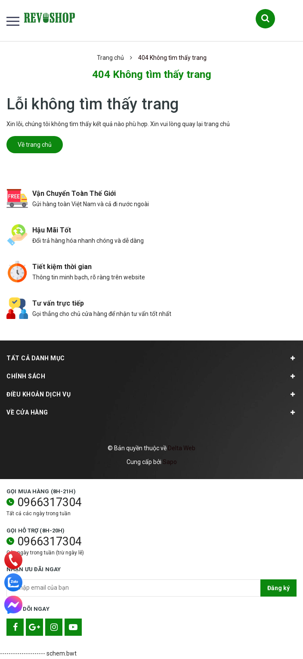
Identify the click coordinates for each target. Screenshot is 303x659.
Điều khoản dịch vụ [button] (151, 394)
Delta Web (181, 448)
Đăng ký (278, 588)
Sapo (170, 461)
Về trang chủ (35, 144)
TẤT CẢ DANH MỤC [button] (151, 358)
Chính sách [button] (151, 376)
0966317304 (49, 502)
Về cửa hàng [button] (151, 412)
